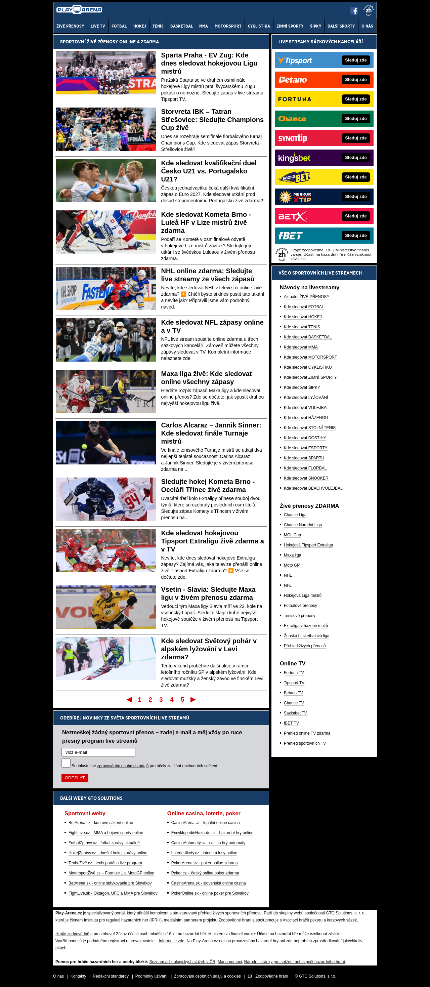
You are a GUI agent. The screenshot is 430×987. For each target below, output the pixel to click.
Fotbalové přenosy (300, 605)
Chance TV (294, 703)
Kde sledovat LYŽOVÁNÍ (306, 397)
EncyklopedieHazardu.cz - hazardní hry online (212, 832)
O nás (58, 976)
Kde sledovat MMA (301, 347)
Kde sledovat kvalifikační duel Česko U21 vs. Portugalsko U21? (209, 171)
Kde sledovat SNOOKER (306, 478)
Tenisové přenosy (299, 615)
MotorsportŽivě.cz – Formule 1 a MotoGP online (111, 873)
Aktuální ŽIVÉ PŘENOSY (306, 296)
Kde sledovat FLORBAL (305, 468)
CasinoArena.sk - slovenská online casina (208, 883)
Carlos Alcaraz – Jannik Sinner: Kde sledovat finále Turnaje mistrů (211, 433)
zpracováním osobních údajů (122, 766)
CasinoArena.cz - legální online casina (205, 822)
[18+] (368, 10)
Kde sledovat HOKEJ (303, 317)
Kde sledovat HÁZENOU (306, 417)
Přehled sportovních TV (305, 743)
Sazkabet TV (295, 713)
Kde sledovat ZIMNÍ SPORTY (310, 377)
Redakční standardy (111, 976)
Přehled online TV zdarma (307, 733)
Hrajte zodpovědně (72, 934)
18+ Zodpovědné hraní (268, 976)
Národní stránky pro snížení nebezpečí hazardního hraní (294, 961)
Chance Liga (295, 514)
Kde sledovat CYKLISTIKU (308, 367)
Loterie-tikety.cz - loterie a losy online (204, 853)
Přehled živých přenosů (305, 646)
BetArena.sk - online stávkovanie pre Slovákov (110, 883)
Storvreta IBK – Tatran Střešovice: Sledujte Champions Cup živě (212, 119)
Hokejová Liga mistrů (302, 595)
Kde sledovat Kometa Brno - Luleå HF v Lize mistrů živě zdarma (206, 222)
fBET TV (291, 723)
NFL (288, 585)
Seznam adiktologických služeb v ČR (182, 961)
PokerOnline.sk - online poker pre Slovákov (210, 893)
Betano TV (293, 693)
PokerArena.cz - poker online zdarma (204, 863)
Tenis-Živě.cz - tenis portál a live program (105, 863)
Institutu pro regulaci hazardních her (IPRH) (123, 920)
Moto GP (292, 565)
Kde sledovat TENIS (302, 327)
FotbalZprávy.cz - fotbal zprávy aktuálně (104, 842)
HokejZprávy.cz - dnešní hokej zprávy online (108, 853)
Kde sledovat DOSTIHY (305, 438)
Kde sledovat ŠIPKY (302, 387)
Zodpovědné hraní (235, 920)
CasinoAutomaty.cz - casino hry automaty (208, 842)
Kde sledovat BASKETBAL (308, 337)
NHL (288, 575)
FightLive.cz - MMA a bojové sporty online (106, 832)
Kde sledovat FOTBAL (304, 306)
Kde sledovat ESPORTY (306, 448)
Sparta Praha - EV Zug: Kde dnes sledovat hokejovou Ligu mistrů (209, 63)
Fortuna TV (294, 672)
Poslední (193, 699)
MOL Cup (292, 535)
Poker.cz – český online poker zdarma (205, 873)
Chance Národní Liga (303, 525)
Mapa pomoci (230, 961)
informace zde (171, 941)
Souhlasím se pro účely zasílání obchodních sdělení (144, 766)
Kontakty (78, 976)
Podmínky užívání (151, 976)
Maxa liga (292, 555)
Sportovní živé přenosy (89, 42)
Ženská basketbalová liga (306, 635)
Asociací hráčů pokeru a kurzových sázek (320, 920)
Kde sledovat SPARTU (304, 458)
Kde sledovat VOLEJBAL (306, 407)
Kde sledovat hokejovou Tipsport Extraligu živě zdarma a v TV (212, 541)
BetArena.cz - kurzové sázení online (101, 822)
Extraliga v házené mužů (306, 625)
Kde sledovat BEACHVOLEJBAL (313, 488)
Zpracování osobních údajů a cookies (207, 976)
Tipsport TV (294, 683)
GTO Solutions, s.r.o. (317, 976)
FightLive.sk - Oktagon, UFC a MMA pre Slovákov (113, 893)
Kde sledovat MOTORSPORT (310, 357)
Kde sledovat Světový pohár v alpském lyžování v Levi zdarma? (209, 649)
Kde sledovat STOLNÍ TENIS (310, 427)
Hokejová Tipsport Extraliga (308, 545)
